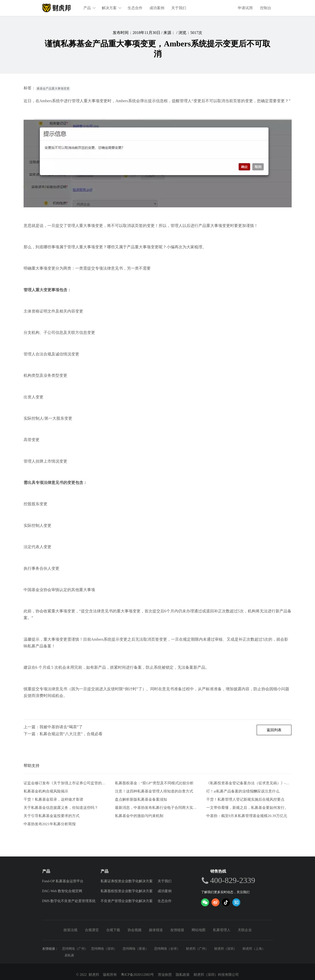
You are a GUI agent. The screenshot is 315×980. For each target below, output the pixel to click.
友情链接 (177, 930)
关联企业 (245, 930)
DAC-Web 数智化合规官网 (62, 891)
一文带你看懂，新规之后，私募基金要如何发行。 (247, 808)
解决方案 (112, 8)
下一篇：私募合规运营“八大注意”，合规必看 (63, 734)
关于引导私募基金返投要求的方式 (51, 816)
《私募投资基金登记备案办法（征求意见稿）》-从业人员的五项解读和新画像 (249, 783)
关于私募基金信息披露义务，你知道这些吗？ (61, 808)
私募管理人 (221, 930)
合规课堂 (92, 930)
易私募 (69, 955)
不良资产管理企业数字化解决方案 (127, 901)
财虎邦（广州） (197, 948)
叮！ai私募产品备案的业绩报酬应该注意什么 (243, 791)
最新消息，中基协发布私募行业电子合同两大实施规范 (157, 808)
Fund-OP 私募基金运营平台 (62, 881)
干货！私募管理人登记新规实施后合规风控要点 (245, 799)
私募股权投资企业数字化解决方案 (127, 891)
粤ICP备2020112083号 (137, 975)
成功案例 (157, 8)
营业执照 (165, 975)
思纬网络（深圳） (104, 948)
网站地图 (199, 930)
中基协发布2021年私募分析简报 (50, 824)
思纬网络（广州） (75, 948)
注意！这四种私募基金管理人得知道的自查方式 (154, 791)
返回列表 (274, 730)
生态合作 (135, 8)
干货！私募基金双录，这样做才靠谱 (53, 799)
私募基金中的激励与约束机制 (139, 816)
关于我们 (179, 8)
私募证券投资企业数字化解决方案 (127, 881)
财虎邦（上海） (254, 948)
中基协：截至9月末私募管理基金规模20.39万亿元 (246, 816)
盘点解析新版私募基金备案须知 (141, 799)
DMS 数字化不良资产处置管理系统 (69, 901)
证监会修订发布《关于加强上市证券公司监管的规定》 (66, 783)
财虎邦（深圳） (225, 948)
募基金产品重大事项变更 (53, 88)
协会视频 (134, 930)
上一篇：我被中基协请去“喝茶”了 (53, 727)
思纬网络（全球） (167, 948)
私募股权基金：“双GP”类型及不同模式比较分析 (154, 783)
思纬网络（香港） (135, 948)
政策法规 (70, 930)
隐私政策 (183, 975)
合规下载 (113, 930)
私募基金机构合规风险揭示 (46, 791)
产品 (90, 8)
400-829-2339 (232, 880)
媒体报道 (156, 930)
